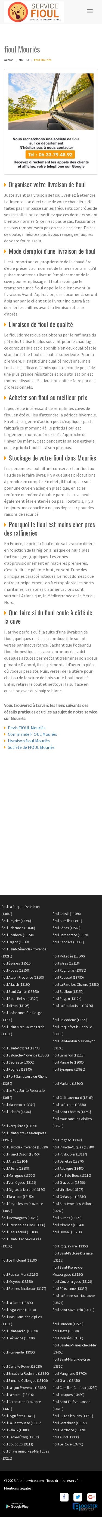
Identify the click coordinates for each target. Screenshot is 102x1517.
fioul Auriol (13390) (65, 1437)
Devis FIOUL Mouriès (26, 727)
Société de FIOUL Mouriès (31, 747)
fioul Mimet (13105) (15, 1005)
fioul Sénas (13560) (66, 927)
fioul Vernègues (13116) (18, 1182)
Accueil (9, 60)
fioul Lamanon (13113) (68, 1055)
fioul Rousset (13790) (68, 977)
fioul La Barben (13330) (69, 1104)
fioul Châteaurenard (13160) (73, 1097)
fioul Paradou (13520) (68, 1323)
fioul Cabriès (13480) (16, 1111)
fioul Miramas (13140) (68, 1224)
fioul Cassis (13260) (66, 913)
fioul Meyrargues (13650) (19, 1217)
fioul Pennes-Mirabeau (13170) (23, 1288)
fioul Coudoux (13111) (17, 1444)
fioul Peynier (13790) (16, 920)
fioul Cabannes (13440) (18, 927)
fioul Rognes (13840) (16, 1069)
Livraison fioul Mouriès (29, 740)
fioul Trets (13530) (65, 1330)
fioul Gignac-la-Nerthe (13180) (23, 1189)
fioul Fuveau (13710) (67, 1231)
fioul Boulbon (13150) (68, 991)
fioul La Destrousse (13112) (21, 1422)
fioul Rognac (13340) (67, 1140)
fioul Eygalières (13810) (18, 1309)
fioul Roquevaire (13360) (70, 1246)
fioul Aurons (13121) (67, 1217)
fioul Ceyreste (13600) (17, 1062)
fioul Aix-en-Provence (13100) (23, 977)
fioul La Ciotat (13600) (17, 1302)
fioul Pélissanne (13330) (69, 1288)
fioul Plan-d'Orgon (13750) (20, 1154)
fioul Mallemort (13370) (18, 1104)
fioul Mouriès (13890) (67, 1338)
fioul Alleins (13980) (15, 1168)
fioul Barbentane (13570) (70, 934)
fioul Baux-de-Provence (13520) (24, 1147)
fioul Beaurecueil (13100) (19, 1231)
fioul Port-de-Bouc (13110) (71, 1175)
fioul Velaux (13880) (15, 1430)
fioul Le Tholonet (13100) (19, 1260)
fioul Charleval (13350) (17, 934)
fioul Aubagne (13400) (68, 1168)
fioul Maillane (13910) (67, 1083)
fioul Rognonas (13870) (69, 970)
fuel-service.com (30, 1480)
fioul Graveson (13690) (69, 1182)
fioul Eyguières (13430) (18, 1415)
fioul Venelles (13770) (68, 1161)
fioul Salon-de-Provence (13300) (25, 1055)
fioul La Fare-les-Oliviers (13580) (76, 984)
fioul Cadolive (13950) (68, 942)
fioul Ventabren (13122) (69, 1422)
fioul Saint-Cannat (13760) (20, 991)
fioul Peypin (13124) (66, 998)
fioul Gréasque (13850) (69, 1196)
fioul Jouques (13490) (68, 1394)
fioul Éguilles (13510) (16, 963)
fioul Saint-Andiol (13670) (19, 1330)
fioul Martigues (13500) (18, 1175)
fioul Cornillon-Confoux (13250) (74, 1387)
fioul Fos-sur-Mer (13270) (19, 1274)
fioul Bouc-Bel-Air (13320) (19, 998)
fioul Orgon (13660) (15, 942)
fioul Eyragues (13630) (68, 1069)
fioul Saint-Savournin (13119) (73, 1309)
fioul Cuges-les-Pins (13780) (72, 1415)
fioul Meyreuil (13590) (17, 1281)
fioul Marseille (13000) (68, 1062)
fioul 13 (24, 60)
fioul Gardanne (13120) (69, 1430)
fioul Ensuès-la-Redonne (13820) (25, 1373)
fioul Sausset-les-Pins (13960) (23, 1224)
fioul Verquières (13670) (18, 1125)
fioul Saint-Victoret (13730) (20, 1048)
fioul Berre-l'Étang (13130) (20, 1437)
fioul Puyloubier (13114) (69, 1154)
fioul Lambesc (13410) (17, 1394)
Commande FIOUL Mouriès (32, 734)
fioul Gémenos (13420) (18, 1338)
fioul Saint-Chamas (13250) (71, 1111)
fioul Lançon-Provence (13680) (23, 1387)
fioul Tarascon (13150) (17, 1196)
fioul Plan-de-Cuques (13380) (73, 1147)
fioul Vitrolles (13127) (67, 1189)
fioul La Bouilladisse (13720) (72, 1005)
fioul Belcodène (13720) (70, 1019)
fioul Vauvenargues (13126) (72, 1281)
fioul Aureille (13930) (67, 920)
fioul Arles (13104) (14, 1161)
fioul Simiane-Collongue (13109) (24, 1380)
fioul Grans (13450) (66, 1380)
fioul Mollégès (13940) (68, 956)
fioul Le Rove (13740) (67, 1444)
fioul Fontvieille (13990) (18, 1352)
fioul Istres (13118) (66, 963)
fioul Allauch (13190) (15, 984)
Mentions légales (18, 1488)
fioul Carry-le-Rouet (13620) (21, 1366)
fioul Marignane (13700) (69, 1373)
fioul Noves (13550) (15, 970)
